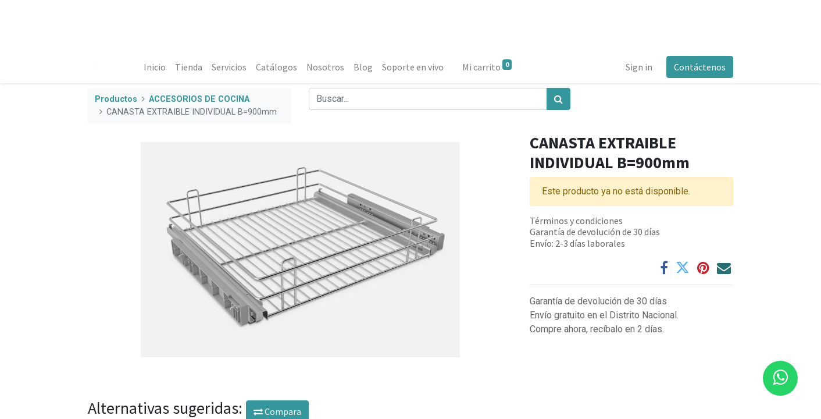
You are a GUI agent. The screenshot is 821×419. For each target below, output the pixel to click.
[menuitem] (154, 67)
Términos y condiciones (576, 220)
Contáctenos (700, 67)
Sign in (639, 67)
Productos (116, 99)
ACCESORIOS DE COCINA (199, 99)
